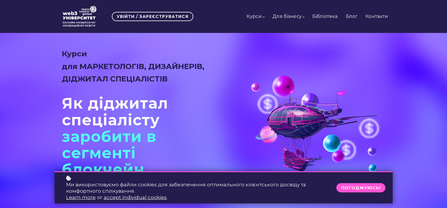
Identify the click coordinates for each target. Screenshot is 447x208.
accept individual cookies (135, 197)
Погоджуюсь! (361, 187)
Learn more (81, 197)
